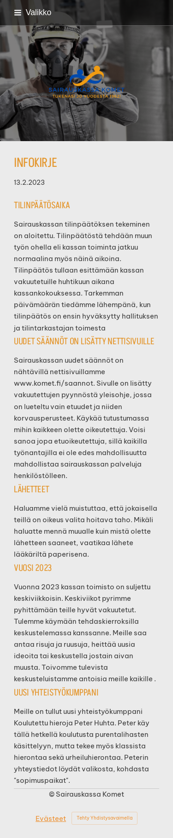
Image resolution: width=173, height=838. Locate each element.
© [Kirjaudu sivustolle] (52, 794)
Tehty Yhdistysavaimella (104, 818)
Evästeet (51, 818)
